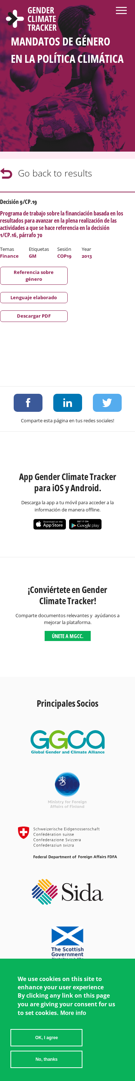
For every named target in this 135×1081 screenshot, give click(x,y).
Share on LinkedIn (67, 403)
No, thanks (47, 1059)
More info (73, 1013)
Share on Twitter (107, 403)
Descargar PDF (34, 316)
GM (32, 256)
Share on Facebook (28, 403)
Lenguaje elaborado (33, 297)
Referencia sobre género (34, 275)
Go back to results (55, 173)
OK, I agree (46, 1037)
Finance (9, 256)
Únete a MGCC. (68, 636)
